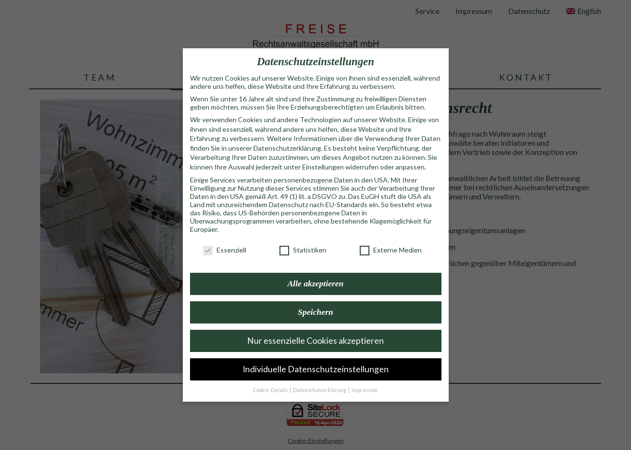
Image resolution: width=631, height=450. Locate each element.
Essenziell (224, 238)
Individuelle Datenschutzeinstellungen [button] (316, 357)
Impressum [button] (365, 378)
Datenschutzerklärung (287, 136)
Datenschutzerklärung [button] (320, 378)
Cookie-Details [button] (271, 378)
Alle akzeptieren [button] (315, 271)
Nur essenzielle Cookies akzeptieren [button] (315, 328)
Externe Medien (391, 238)
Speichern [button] (315, 300)
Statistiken (302, 238)
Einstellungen (323, 155)
